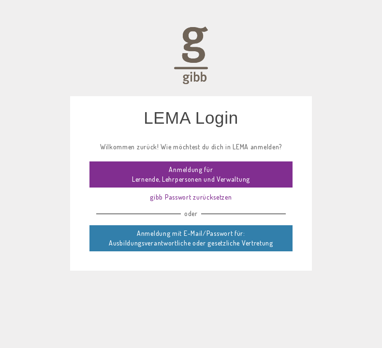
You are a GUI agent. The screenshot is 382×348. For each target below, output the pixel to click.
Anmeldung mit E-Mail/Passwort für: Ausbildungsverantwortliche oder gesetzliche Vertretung (191, 238)
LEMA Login (191, 117)
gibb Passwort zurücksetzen (191, 197)
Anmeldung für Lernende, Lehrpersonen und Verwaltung (191, 174)
